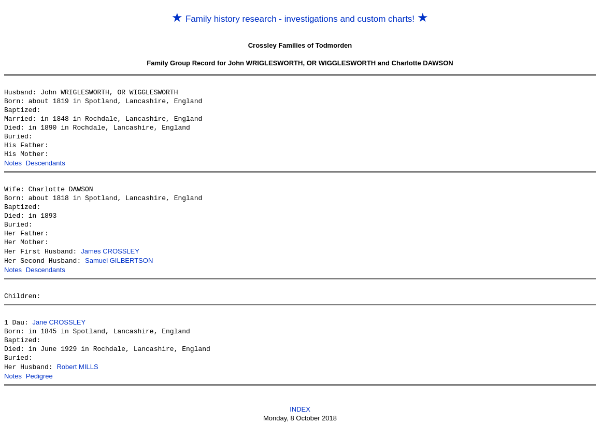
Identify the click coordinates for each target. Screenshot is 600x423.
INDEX (300, 406)
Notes (13, 163)
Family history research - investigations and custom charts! (300, 19)
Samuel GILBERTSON (119, 259)
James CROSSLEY (110, 251)
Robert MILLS (77, 364)
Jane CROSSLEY (59, 320)
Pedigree (39, 373)
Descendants (45, 163)
